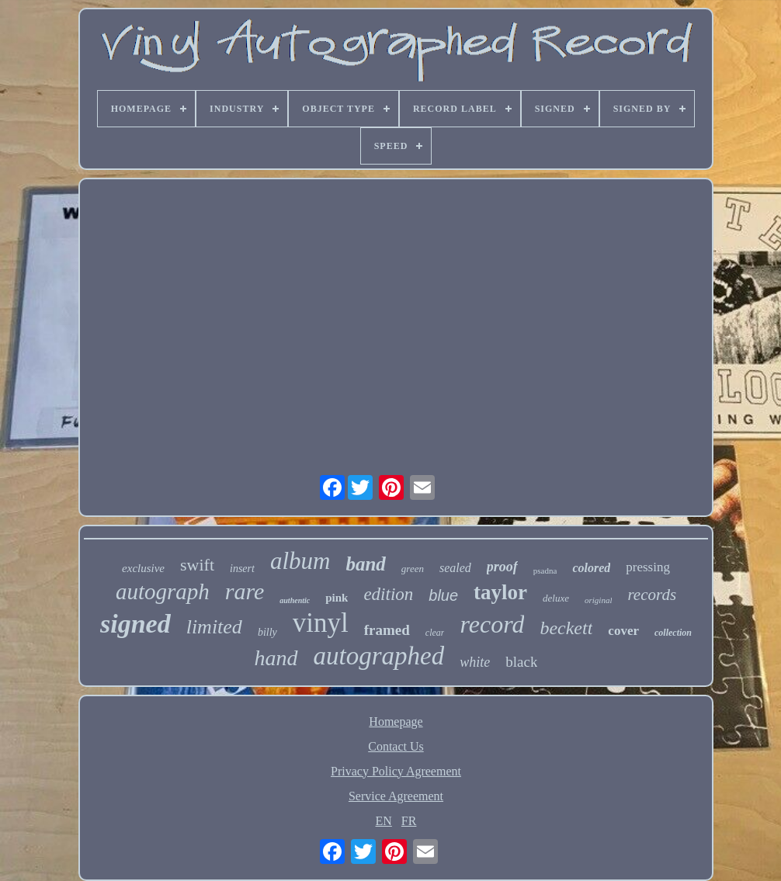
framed (387, 630)
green (412, 568)
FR (409, 820)
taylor (500, 592)
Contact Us (396, 746)
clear (435, 632)
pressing (648, 567)
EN (384, 820)
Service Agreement (396, 796)
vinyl (321, 623)
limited (214, 627)
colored (591, 567)
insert (242, 568)
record (492, 624)
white (475, 662)
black (521, 662)
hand (276, 658)
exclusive (143, 568)
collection (673, 632)
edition (388, 594)
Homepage (395, 721)
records (651, 594)
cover (623, 630)
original (598, 600)
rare (245, 591)
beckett (566, 628)
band (365, 563)
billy (267, 632)
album (300, 560)
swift (197, 564)
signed (135, 623)
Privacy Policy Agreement (396, 771)
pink (336, 597)
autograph (163, 591)
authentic (294, 600)
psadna (545, 570)
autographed (379, 656)
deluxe (556, 598)
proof (502, 566)
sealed (455, 567)
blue (443, 595)
